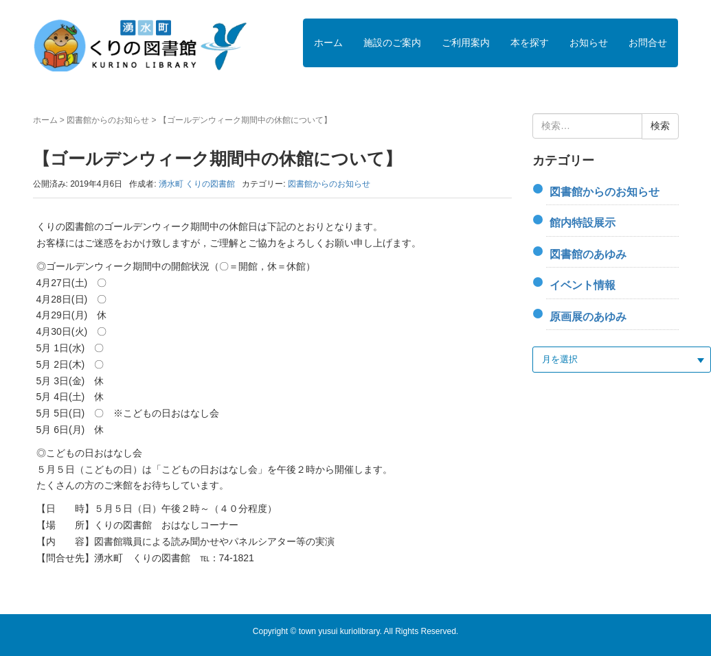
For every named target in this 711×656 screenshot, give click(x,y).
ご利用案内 (466, 42)
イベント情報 (583, 285)
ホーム (328, 42)
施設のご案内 (392, 42)
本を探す (529, 42)
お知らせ (588, 42)
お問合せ (648, 42)
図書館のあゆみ (588, 254)
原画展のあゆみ (588, 317)
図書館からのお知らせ (108, 120)
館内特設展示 (583, 223)
